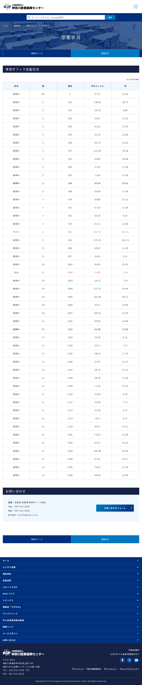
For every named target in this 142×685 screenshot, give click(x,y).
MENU (136, 6)
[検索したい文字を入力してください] (66, 17)
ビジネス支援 (9, 567)
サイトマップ (79, 669)
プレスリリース (10, 613)
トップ (5, 25)
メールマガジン (10, 633)
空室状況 (105, 53)
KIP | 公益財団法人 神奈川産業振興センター (24, 6)
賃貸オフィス (31, 25)
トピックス (8, 600)
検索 (110, 17)
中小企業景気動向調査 (13, 620)
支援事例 (7, 580)
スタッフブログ (10, 587)
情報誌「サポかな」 (12, 607)
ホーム (6, 560)
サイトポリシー (111, 669)
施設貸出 (17, 25)
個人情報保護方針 (94, 669)
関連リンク (8, 626)
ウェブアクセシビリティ (130, 669)
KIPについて (9, 593)
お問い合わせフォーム (115, 508)
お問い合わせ (9, 640)
